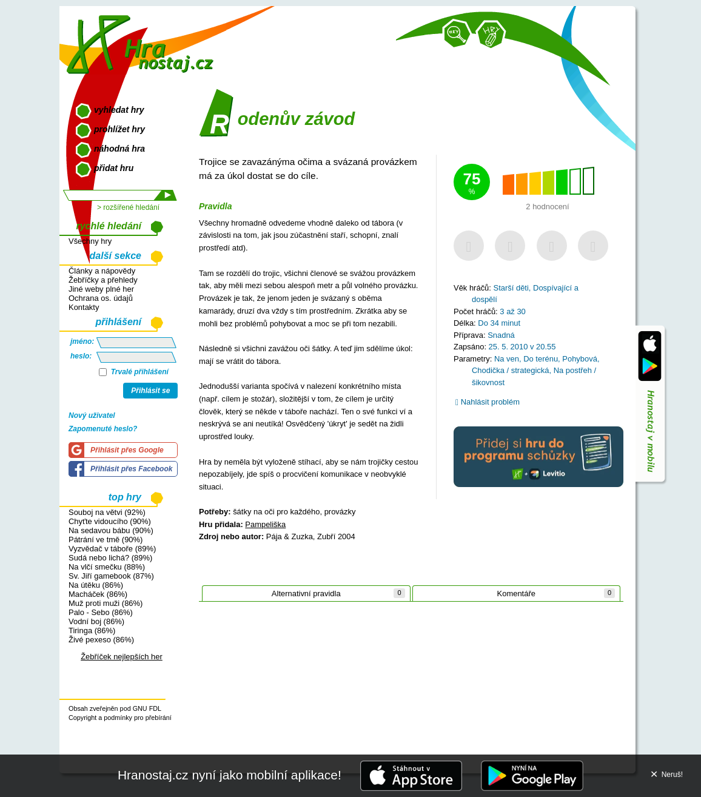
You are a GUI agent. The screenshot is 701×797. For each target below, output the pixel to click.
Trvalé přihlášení (134, 372)
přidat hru (113, 168)
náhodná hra (119, 148)
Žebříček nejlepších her (122, 656)
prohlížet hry (119, 129)
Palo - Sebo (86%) (101, 612)
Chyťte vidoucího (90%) (110, 521)
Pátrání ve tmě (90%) (106, 539)
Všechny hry (90, 241)
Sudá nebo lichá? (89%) (110, 557)
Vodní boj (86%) (96, 621)
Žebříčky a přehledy (103, 279)
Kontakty (84, 307)
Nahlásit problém (487, 401)
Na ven (506, 358)
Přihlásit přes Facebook (131, 469)
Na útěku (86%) (96, 585)
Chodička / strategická (510, 370)
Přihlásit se (150, 390)
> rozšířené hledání (128, 207)
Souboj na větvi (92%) (107, 512)
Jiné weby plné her (101, 289)
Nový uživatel (92, 415)
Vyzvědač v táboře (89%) (112, 548)
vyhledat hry (119, 110)
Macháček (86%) (98, 594)
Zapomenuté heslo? (103, 429)
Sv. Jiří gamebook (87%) (111, 575)
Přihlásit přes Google (127, 450)
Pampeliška (265, 524)
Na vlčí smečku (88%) (107, 566)
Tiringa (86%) (92, 630)
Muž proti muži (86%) (106, 603)
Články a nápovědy (102, 270)
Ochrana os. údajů (101, 298)
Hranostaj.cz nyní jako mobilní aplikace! (229, 775)
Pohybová (579, 358)
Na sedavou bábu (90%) (111, 530)
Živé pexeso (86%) (101, 639)
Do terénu (540, 358)
